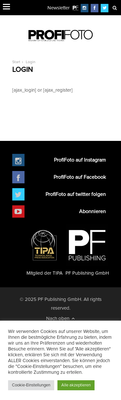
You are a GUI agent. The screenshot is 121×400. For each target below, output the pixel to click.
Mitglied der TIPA (45, 250)
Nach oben (60, 318)
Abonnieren (92, 211)
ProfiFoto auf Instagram (80, 160)
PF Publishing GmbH (87, 250)
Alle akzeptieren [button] (76, 385)
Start (16, 62)
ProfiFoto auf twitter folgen (75, 194)
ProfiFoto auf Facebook (80, 177)
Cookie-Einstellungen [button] (31, 385)
